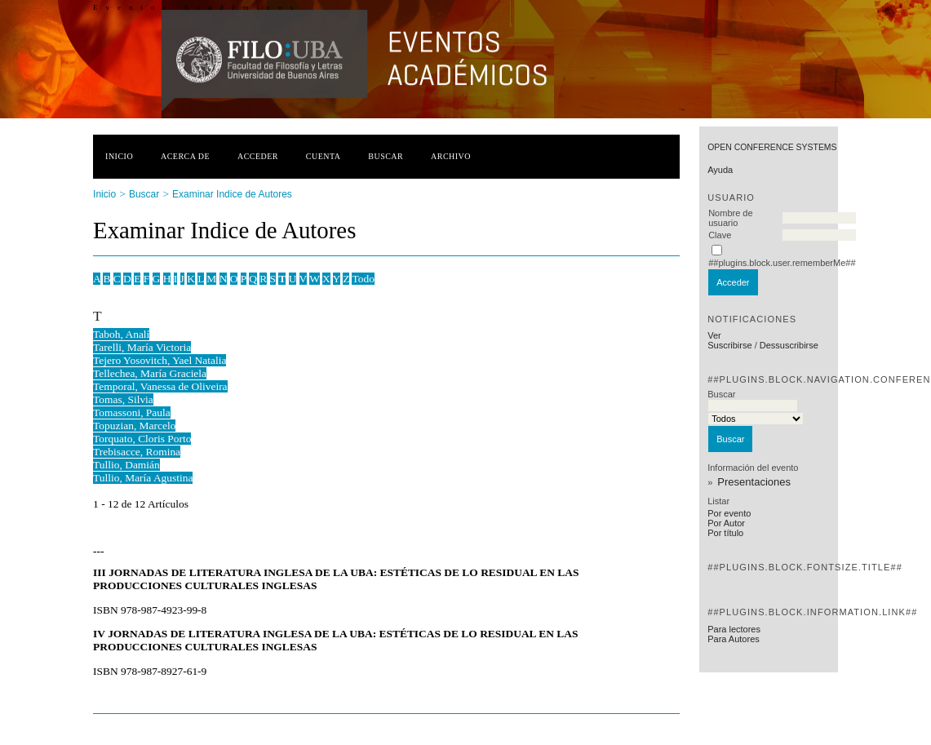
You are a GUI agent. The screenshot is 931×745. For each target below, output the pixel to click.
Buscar (385, 156)
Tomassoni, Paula (132, 412)
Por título (725, 533)
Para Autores (733, 639)
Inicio (119, 156)
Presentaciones (754, 482)
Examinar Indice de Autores (232, 194)
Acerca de (185, 156)
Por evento (729, 513)
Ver (714, 335)
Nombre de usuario (730, 218)
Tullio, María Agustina (143, 478)
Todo (363, 279)
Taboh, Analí (121, 334)
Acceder (257, 156)
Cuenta (323, 156)
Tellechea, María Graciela (149, 373)
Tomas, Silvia (123, 399)
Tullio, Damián (126, 465)
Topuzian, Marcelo (134, 425)
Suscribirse (729, 345)
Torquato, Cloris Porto (142, 438)
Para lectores (733, 629)
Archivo (451, 156)
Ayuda (720, 170)
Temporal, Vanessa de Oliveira (160, 386)
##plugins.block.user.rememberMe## (781, 263)
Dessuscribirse (789, 345)
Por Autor (726, 523)
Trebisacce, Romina (136, 452)
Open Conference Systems (771, 147)
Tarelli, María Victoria (142, 347)
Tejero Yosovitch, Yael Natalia (159, 360)
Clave (719, 235)
